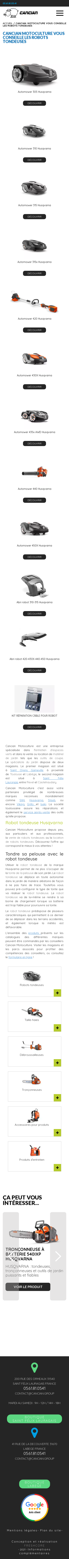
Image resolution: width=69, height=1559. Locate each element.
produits (34, 933)
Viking (20, 804)
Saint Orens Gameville (26, 770)
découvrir (35, 103)
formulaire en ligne (20, 957)
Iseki (43, 804)
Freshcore (34, 1545)
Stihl (22, 800)
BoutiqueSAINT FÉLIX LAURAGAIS (34, 1419)
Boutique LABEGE (35, 1484)
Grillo (31, 804)
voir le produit (28, 1287)
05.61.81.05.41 (10, 3)
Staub (51, 800)
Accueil (8, 23)
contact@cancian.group (34, 1393)
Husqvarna (36, 800)
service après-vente (37, 812)
